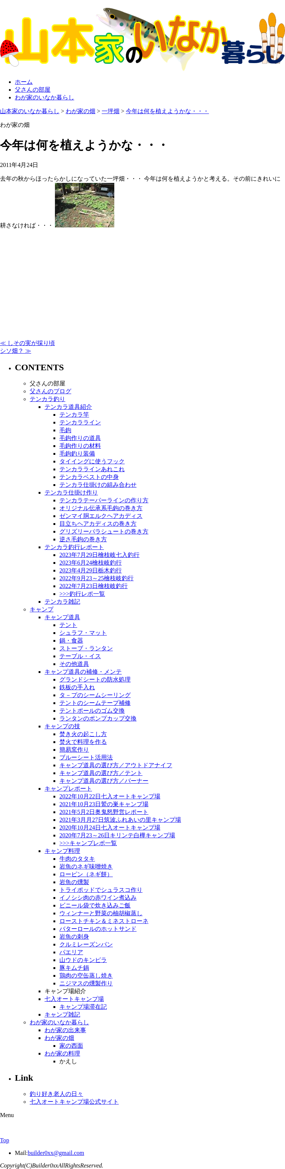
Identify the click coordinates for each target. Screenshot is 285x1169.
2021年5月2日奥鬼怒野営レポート (103, 812)
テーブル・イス (80, 656)
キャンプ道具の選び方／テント (100, 773)
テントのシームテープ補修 (95, 703)
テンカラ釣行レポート (74, 547)
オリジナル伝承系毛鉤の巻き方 (100, 508)
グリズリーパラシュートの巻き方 (103, 531)
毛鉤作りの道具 (80, 438)
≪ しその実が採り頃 (27, 343)
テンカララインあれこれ (92, 469)
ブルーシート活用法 (86, 757)
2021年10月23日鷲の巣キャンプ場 (103, 804)
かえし (68, 1061)
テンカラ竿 (74, 414)
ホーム (24, 82)
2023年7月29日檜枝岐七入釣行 (99, 555)
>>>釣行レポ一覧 (82, 594)
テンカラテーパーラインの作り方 (103, 500)
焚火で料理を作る (83, 742)
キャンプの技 (62, 726)
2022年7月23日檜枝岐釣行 (93, 586)
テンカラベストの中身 (89, 477)
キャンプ (41, 609)
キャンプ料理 (62, 851)
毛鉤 (65, 430)
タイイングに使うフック (92, 461)
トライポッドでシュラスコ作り (100, 890)
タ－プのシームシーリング (95, 695)
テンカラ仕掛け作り (71, 492)
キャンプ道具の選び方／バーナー (103, 781)
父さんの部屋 (32, 89)
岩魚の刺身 (74, 936)
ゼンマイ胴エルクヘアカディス (100, 516)
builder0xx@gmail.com (56, 1153)
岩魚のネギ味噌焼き (86, 866)
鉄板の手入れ (77, 687)
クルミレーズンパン (86, 944)
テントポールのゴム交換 (92, 710)
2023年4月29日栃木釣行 (90, 570)
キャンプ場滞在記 (83, 1007)
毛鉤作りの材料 (80, 446)
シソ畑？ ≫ (15, 351)
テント (68, 625)
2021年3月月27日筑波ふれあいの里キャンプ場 (120, 820)
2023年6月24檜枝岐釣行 (90, 562)
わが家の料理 (62, 1053)
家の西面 (71, 1045)
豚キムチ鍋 (74, 968)
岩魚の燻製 (74, 882)
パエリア (71, 952)
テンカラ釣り (47, 399)
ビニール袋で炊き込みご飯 (95, 905)
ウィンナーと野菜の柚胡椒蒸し (100, 913)
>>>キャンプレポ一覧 (88, 843)
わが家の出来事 (65, 1030)
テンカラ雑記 (62, 601)
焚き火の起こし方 (83, 734)
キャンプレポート (68, 788)
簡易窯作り (74, 749)
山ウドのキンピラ (83, 960)
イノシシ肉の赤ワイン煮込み (98, 897)
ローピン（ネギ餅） (86, 874)
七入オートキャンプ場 (74, 999)
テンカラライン (80, 422)
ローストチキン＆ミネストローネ (103, 921)
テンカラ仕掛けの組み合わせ (98, 485)
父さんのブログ (50, 391)
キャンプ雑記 (62, 1014)
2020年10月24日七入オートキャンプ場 (109, 827)
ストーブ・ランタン (86, 648)
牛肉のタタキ (77, 859)
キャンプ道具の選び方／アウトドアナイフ (115, 765)
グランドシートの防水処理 (95, 679)
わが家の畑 (59, 1038)
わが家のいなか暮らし (44, 97)
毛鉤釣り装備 (77, 453)
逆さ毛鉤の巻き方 (83, 539)
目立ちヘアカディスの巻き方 (98, 524)
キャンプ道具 (62, 617)
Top (4, 1140)
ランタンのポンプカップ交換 (98, 718)
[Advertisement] (142, 282)
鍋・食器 (71, 640)
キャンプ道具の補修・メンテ (83, 672)
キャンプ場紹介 (65, 991)
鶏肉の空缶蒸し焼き (86, 975)
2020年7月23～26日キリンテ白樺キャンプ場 (117, 835)
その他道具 (74, 664)
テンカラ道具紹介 (68, 407)
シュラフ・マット (83, 633)
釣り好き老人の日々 (56, 1094)
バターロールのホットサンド (98, 929)
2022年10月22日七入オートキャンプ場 (109, 796)
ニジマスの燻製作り (86, 983)
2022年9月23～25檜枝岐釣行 (96, 578)
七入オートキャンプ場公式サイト (74, 1102)
